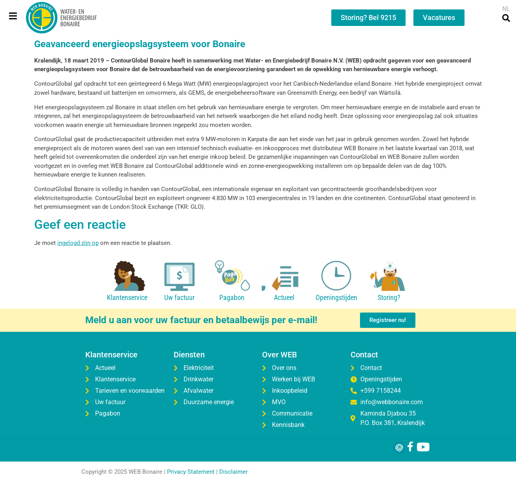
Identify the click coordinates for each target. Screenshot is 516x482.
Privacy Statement (191, 471)
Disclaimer (233, 471)
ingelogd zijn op (78, 243)
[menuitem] (506, 9)
